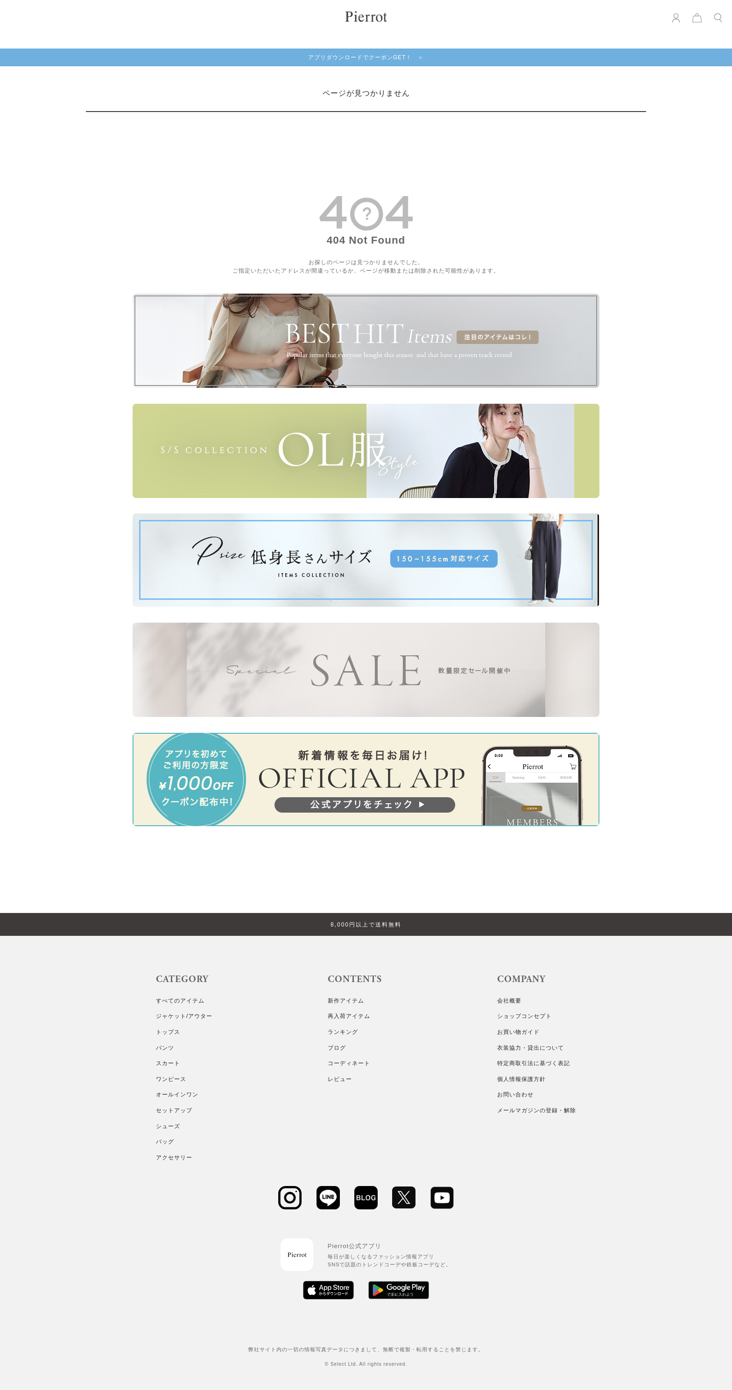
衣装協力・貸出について (530, 1048)
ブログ (337, 1048)
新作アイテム (346, 1000)
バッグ (165, 1141)
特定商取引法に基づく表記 (533, 1063)
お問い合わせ (515, 1094)
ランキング (343, 1032)
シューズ (168, 1126)
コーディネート (349, 1063)
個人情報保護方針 (521, 1079)
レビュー (340, 1079)
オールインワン (177, 1094)
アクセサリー (174, 1157)
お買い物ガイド (518, 1032)
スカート (168, 1063)
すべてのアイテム (180, 1000)
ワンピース (171, 1079)
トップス (168, 1032)
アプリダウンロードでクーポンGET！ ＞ (366, 57)
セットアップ (174, 1110)
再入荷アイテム (349, 1016)
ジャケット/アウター (184, 1016)
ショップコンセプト (524, 1016)
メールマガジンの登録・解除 (536, 1110)
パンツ (165, 1048)
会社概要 (509, 1000)
